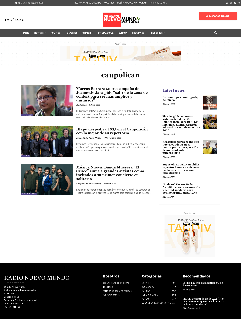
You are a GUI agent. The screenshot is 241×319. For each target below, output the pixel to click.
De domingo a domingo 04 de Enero (180, 99)
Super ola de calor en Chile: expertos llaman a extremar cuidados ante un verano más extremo (181, 169)
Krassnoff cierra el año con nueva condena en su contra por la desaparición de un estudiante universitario (181, 147)
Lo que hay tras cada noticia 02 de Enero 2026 (203, 284)
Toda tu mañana (28, 194)
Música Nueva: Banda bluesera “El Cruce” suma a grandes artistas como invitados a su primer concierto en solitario (110, 173)
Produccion (81, 104)
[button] (216, 33)
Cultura (25, 156)
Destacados (26, 115)
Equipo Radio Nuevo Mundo (88, 137)
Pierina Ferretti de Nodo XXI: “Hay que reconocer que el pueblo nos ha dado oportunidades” (203, 301)
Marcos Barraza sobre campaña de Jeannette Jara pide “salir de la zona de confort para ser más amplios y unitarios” (112, 95)
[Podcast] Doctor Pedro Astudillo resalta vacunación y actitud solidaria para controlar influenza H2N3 (181, 189)
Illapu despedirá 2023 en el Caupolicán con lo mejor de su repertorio (112, 131)
